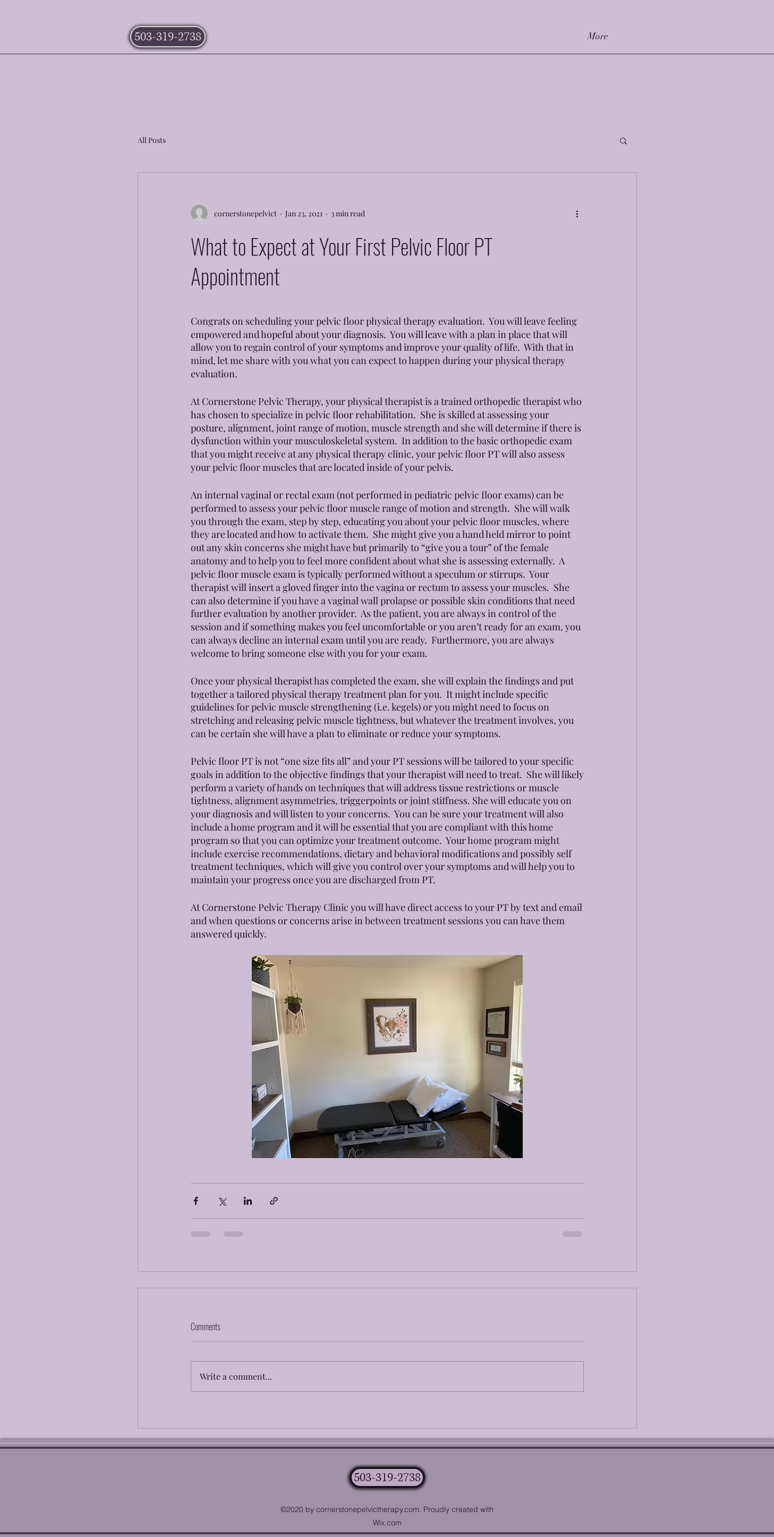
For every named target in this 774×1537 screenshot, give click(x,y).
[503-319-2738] (168, 36)
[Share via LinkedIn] (248, 1201)
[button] (623, 140)
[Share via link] (274, 1201)
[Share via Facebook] (196, 1201)
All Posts (152, 140)
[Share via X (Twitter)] (222, 1201)
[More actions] (577, 213)
